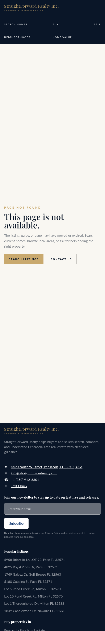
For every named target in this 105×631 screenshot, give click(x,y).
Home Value (62, 37)
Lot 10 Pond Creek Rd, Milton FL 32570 (33, 596)
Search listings (24, 259)
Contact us (61, 259)
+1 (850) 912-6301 (25, 480)
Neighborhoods (17, 37)
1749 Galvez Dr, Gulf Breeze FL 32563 (32, 574)
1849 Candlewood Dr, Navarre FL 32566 (34, 611)
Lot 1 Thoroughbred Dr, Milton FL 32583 (34, 603)
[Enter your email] (52, 509)
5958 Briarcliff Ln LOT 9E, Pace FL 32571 (34, 560)
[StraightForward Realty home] (31, 8)
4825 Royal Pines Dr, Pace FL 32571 (31, 567)
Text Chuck (19, 486)
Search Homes (16, 24)
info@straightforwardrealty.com (34, 473)
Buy (56, 24)
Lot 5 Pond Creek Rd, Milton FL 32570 (32, 589)
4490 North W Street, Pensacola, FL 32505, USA (46, 467)
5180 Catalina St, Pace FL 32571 (28, 581)
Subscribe (16, 523)
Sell (97, 24)
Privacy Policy (52, 533)
